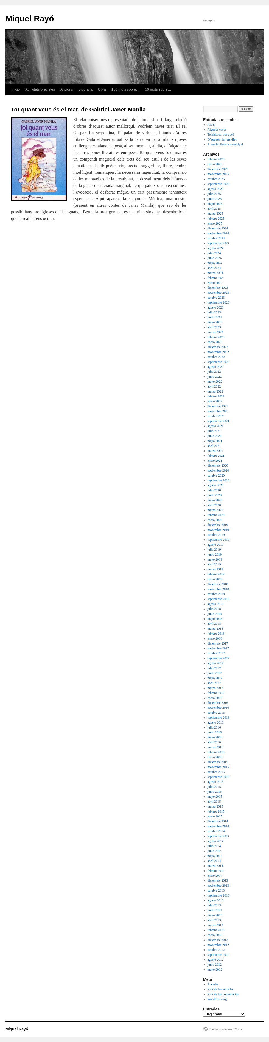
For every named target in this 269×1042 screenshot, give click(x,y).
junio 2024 (215, 258)
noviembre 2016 (218, 708)
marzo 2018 (215, 629)
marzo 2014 (215, 866)
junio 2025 (215, 199)
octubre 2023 (216, 297)
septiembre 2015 (218, 777)
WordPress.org (217, 999)
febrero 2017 (216, 693)
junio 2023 (215, 317)
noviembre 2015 (218, 767)
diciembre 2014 (218, 821)
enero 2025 (215, 223)
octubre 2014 (216, 831)
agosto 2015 (215, 782)
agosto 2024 (215, 248)
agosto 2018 (215, 604)
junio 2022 (215, 377)
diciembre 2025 (218, 169)
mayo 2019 (215, 559)
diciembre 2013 (218, 881)
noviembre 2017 (218, 648)
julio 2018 (214, 609)
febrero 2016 (216, 752)
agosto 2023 (215, 307)
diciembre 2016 (218, 703)
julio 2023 (214, 312)
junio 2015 (215, 792)
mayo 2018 (215, 619)
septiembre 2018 (218, 599)
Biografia (86, 89)
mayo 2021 (215, 441)
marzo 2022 (215, 391)
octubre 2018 (216, 594)
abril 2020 (214, 505)
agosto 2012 (215, 960)
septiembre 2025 (218, 184)
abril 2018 (214, 624)
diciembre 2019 (218, 525)
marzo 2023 (215, 332)
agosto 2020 (215, 485)
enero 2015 (215, 816)
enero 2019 (215, 579)
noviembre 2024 (218, 233)
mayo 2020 (215, 500)
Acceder (213, 984)
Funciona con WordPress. (226, 1029)
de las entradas (221, 989)
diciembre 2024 (218, 228)
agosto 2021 (215, 426)
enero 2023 (215, 342)
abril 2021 (214, 446)
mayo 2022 (215, 381)
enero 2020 (215, 520)
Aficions (66, 89)
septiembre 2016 (218, 717)
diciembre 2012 (218, 940)
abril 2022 (214, 386)
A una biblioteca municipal (225, 144)
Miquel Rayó (29, 18)
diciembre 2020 (218, 465)
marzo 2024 (215, 273)
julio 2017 (214, 668)
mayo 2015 (215, 797)
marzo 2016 (215, 747)
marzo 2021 (215, 451)
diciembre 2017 (218, 643)
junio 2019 (215, 554)
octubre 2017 (216, 653)
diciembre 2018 (218, 584)
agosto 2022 (215, 367)
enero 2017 (215, 698)
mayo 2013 (215, 915)
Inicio (16, 89)
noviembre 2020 (218, 470)
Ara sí (211, 125)
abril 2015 (214, 801)
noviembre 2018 (218, 589)
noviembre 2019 (218, 530)
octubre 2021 (216, 416)
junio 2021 (215, 436)
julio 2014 (214, 846)
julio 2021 (214, 431)
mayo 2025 (215, 204)
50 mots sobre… (158, 89)
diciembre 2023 (218, 288)
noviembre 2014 (218, 826)
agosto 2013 (215, 900)
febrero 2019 (216, 574)
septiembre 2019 (218, 540)
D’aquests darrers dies (222, 139)
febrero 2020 (216, 515)
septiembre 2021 (218, 421)
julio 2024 (214, 253)
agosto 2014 (215, 841)
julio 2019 (214, 549)
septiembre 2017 (218, 658)
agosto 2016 (215, 722)
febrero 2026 (216, 159)
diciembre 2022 (218, 347)
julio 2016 (214, 727)
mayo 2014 (215, 856)
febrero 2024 (216, 278)
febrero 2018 (216, 633)
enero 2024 (215, 283)
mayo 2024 (215, 263)
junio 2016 (215, 732)
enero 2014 (215, 876)
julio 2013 (214, 905)
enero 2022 (215, 401)
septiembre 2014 (218, 836)
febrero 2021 (216, 456)
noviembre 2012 (218, 945)
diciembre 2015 (218, 762)
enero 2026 (215, 164)
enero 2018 (215, 638)
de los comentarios (223, 994)
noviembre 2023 (218, 293)
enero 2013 (215, 935)
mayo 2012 (215, 969)
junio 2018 (215, 614)
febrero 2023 (216, 337)
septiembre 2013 (218, 895)
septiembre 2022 (218, 362)
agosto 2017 (215, 663)
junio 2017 (215, 673)
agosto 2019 (215, 545)
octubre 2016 (216, 713)
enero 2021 (215, 461)
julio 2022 (214, 372)
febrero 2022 (216, 396)
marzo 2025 (215, 213)
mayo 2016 (215, 737)
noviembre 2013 (218, 885)
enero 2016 (215, 757)
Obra (102, 89)
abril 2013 (214, 920)
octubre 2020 (216, 475)
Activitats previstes (40, 89)
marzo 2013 (215, 925)
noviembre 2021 (218, 411)
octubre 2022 (216, 357)
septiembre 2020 (218, 480)
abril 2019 (214, 564)
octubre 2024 (216, 238)
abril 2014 (214, 861)
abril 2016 (214, 742)
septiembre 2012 (218, 955)
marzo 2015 (215, 806)
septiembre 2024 (218, 243)
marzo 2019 (215, 569)
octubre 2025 (216, 179)
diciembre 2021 (218, 406)
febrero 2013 (216, 930)
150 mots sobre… (125, 89)
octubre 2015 (216, 772)
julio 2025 (214, 194)
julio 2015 (214, 787)
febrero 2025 (216, 218)
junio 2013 (215, 910)
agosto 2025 (215, 189)
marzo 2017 (215, 688)
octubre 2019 (216, 535)
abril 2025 (214, 209)
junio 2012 (215, 965)
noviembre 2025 (218, 174)
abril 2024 (214, 268)
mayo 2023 (215, 322)
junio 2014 (215, 851)
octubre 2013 (216, 890)
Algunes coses (217, 129)
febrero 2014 (216, 871)
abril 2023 (214, 327)
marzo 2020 (215, 510)
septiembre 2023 (218, 302)
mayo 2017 (215, 678)
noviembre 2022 (218, 352)
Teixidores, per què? (221, 134)
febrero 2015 (216, 811)
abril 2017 (214, 683)
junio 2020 (215, 495)
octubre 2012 (216, 950)
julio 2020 (214, 490)
